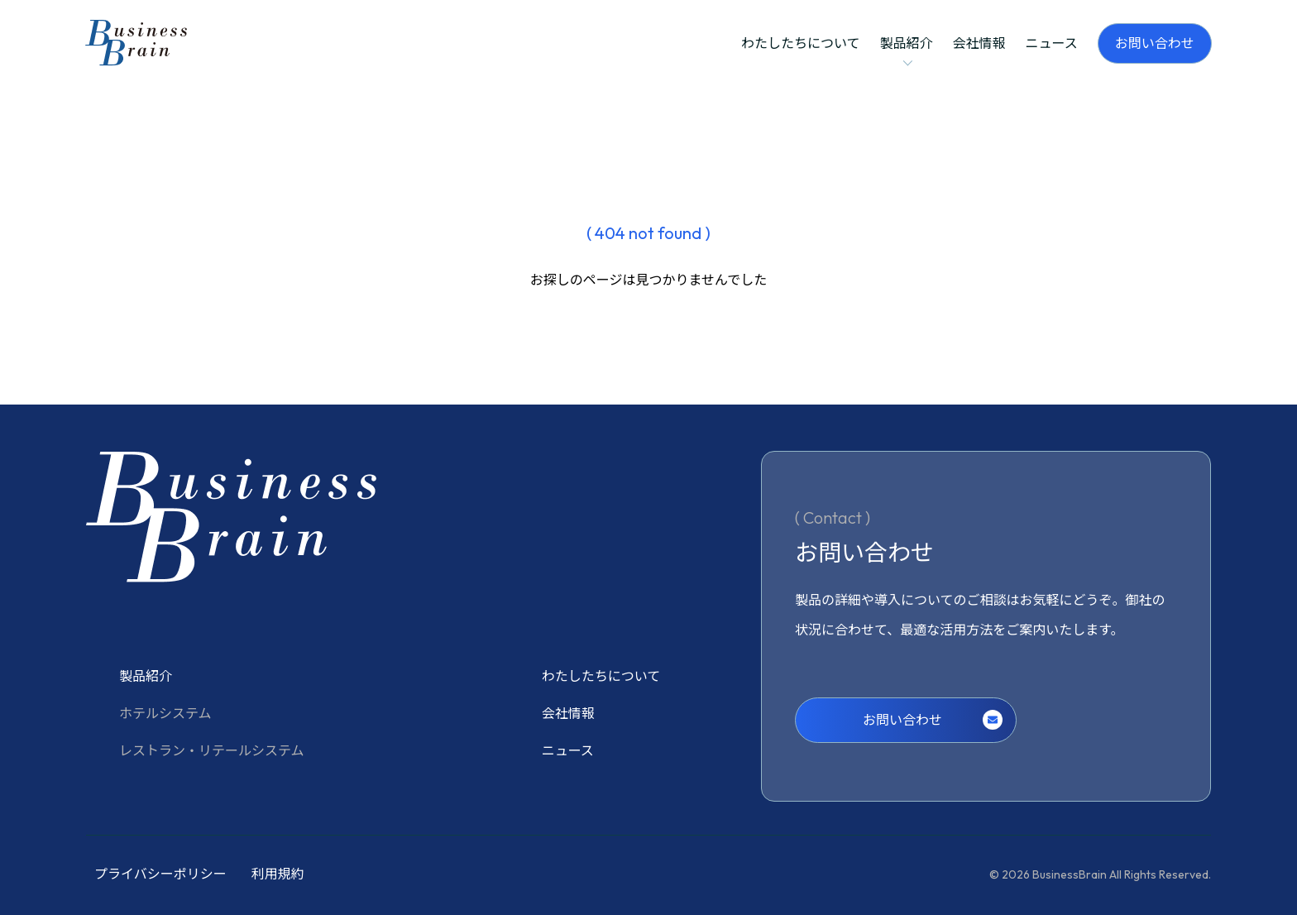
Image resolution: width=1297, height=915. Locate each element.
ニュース (1052, 43)
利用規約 (277, 873)
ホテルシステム (165, 713)
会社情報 (979, 43)
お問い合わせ (1154, 43)
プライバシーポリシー (160, 873)
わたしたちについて (800, 43)
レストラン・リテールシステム (211, 750)
